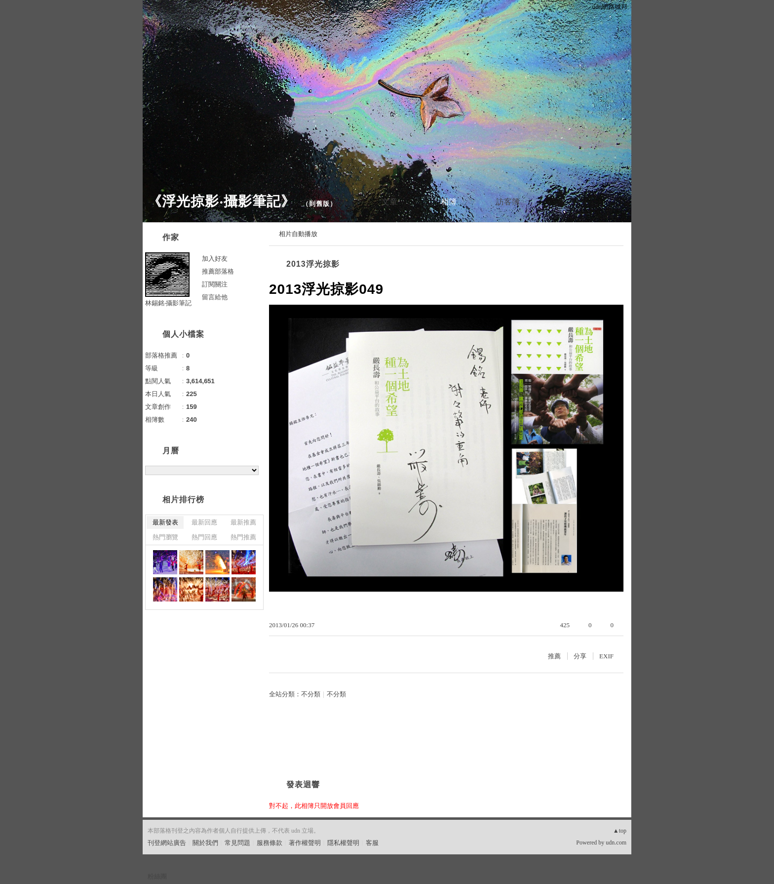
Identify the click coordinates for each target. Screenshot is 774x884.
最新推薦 (243, 522)
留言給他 (215, 297)
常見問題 (237, 842)
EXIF (606, 656)
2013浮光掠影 (313, 264)
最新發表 (165, 522)
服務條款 (269, 842)
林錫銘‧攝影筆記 (168, 303)
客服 (372, 842)
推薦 (554, 656)
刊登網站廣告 (167, 842)
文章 (389, 202)
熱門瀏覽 (165, 537)
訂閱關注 (215, 284)
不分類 (310, 694)
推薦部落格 (218, 271)
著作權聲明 (305, 842)
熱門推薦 (243, 537)
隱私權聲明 (343, 842)
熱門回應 (204, 537)
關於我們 (205, 842)
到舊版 (319, 203)
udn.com (616, 842)
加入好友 (215, 258)
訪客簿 (508, 202)
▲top (619, 830)
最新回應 (204, 522)
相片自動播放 (298, 234)
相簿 (449, 202)
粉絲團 (157, 876)
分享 (580, 656)
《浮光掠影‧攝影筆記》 (221, 201)
